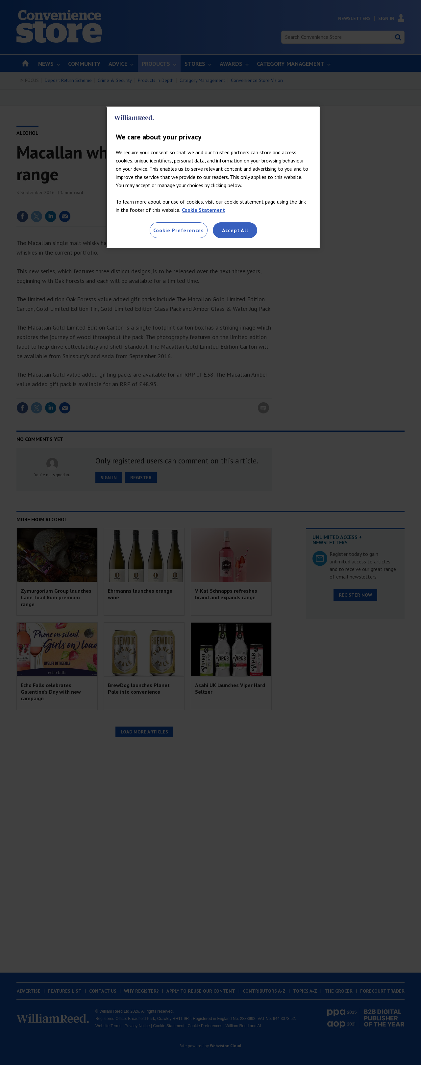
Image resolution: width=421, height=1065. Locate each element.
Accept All (235, 230)
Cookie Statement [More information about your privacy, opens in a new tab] (203, 210)
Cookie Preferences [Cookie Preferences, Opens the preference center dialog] (178, 230)
